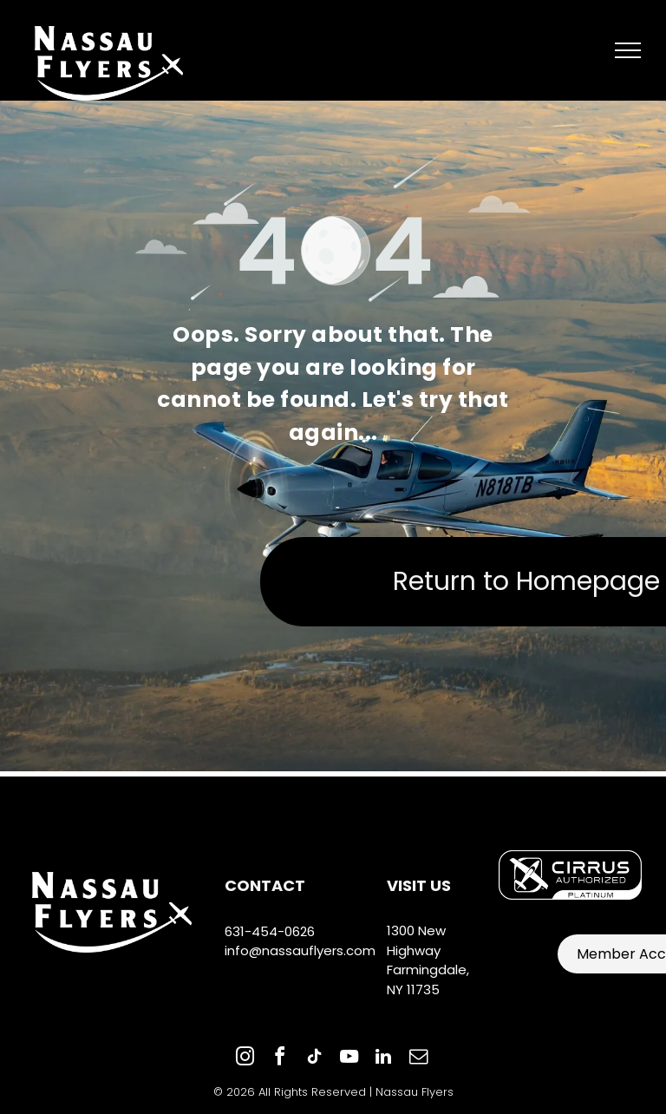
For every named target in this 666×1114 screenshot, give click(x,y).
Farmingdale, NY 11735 (428, 979)
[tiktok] (314, 1059)
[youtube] (348, 1059)
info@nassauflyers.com (300, 950)
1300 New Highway (416, 940)
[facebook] (279, 1059)
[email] (418, 1059)
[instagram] (244, 1059)
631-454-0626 (270, 931)
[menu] (627, 50)
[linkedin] (383, 1059)
